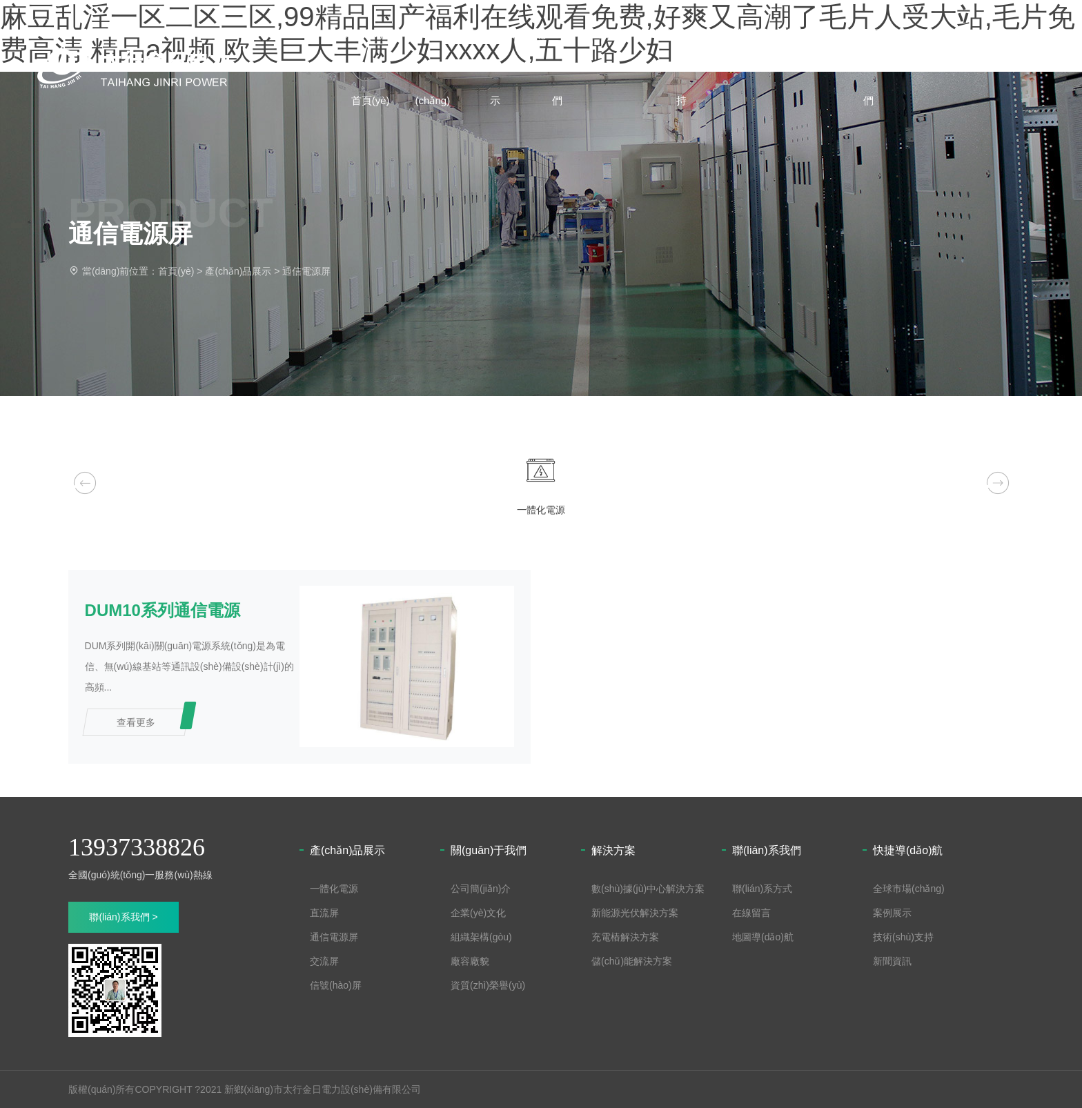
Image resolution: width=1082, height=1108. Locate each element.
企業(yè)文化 (478, 912)
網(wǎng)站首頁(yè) (375, 67)
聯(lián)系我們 (882, 67)
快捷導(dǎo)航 (908, 849)
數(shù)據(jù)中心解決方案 (648, 887)
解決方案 (755, 33)
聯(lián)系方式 (762, 887)
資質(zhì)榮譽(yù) (488, 984)
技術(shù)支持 (692, 67)
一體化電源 (334, 887)
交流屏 (324, 960)
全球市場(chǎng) (439, 67)
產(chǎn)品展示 (502, 67)
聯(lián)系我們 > (123, 916)
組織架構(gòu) (481, 936)
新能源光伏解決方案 (634, 912)
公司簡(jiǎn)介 (481, 887)
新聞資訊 (818, 33)
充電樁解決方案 (625, 936)
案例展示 (628, 33)
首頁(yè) (176, 271)
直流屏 (324, 912)
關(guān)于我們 (565, 67)
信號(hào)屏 (336, 984)
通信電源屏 (306, 271)
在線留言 (751, 912)
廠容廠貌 (470, 960)
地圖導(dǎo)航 (763, 936)
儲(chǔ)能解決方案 (631, 960)
